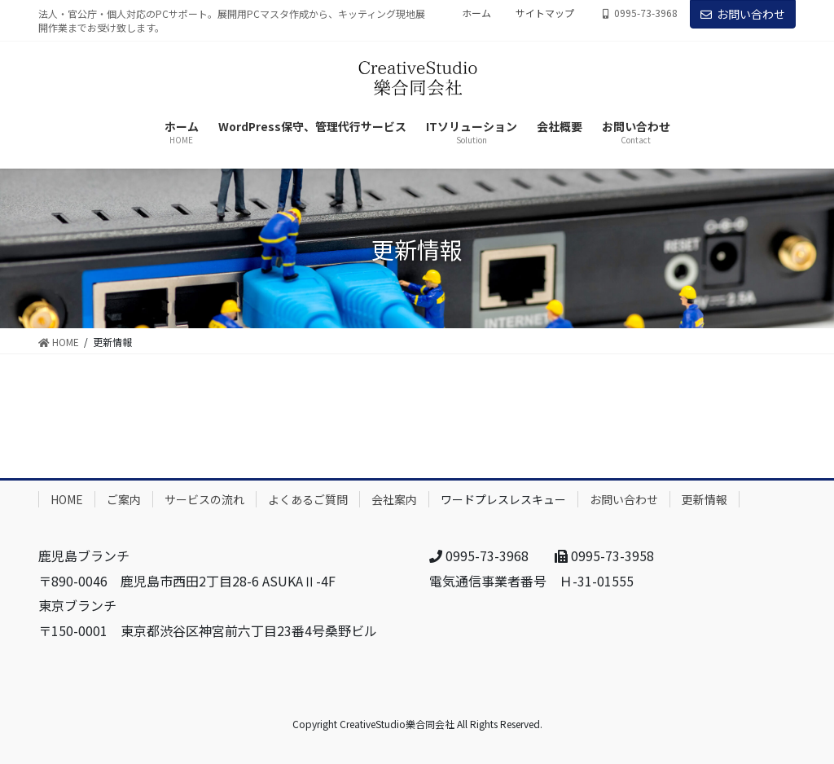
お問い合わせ (742, 14)
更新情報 (704, 499)
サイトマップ (545, 13)
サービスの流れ (204, 499)
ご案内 (124, 499)
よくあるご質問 (308, 499)
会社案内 (394, 499)
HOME (66, 499)
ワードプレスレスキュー (503, 499)
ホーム (476, 13)
